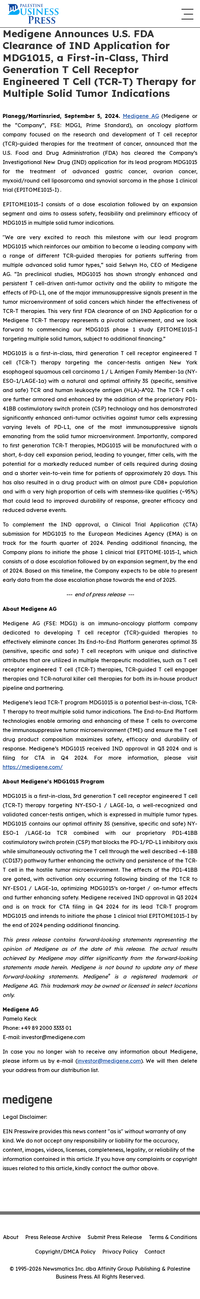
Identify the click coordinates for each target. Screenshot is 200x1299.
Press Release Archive (53, 1237)
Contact (154, 1251)
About (11, 1237)
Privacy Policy (120, 1251)
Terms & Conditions (173, 1237)
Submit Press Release (115, 1237)
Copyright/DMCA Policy (65, 1251)
